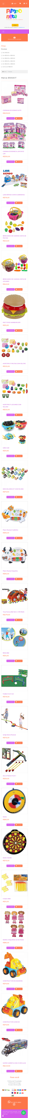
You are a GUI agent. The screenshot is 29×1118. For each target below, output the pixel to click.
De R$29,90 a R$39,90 (9, 58)
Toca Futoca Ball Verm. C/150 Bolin (13, 612)
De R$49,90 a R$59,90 (9, 64)
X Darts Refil (7, 898)
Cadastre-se (21, 27)
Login (14, 3)
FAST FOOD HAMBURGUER (11, 322)
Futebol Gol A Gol (8, 694)
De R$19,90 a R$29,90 (9, 55)
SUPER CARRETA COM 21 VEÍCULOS (14, 1063)
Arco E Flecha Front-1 (9, 776)
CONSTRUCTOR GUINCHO (11, 1022)
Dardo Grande (7, 858)
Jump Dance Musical (9, 735)
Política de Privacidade (15, 1081)
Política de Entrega (14, 1083)
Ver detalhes (10, 118)
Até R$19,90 (6, 52)
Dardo (5, 817)
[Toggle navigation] (3, 3)
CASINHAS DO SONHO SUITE (12, 110)
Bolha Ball (6, 653)
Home (4, 71)
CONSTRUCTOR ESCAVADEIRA (13, 981)
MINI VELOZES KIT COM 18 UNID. (13, 489)
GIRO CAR (6, 448)
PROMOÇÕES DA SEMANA (14, 38)
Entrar (15, 25)
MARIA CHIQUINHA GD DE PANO (13, 940)
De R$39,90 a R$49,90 (9, 61)
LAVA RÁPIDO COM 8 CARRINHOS (14, 195)
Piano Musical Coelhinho (10, 530)
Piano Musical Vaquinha (10, 571)
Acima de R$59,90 (8, 66)
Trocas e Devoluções (14, 1085)
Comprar (19, 118)
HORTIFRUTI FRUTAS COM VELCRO (14, 363)
